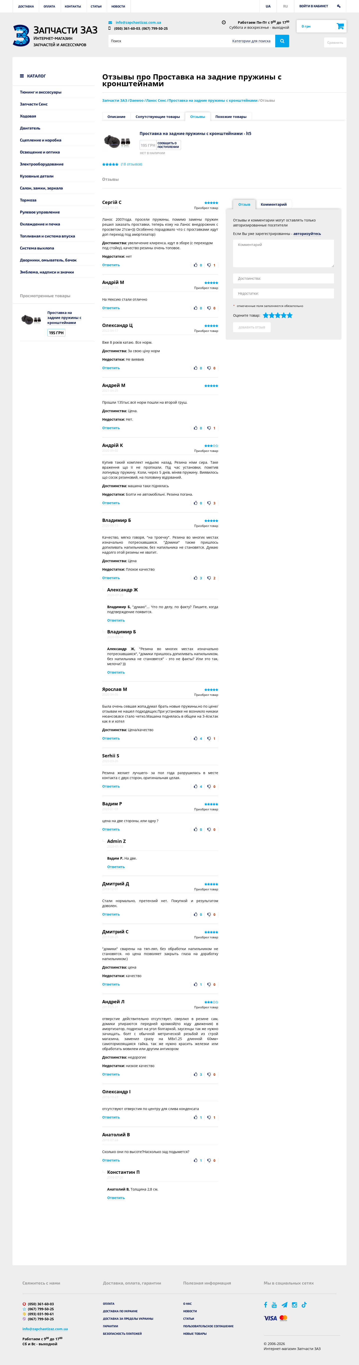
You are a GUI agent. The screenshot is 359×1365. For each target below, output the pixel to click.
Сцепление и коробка (40, 139)
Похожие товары (231, 116)
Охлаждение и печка (40, 223)
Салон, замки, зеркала (41, 187)
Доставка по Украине (120, 1311)
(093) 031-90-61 (41, 1314)
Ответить (111, 264)
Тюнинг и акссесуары (41, 91)
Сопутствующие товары (158, 116)
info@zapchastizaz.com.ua (138, 22)
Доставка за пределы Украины (128, 1318)
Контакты (73, 6)
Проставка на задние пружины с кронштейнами (64, 317)
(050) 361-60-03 (127, 28)
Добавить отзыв (252, 327)
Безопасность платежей (122, 1333)
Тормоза (28, 199)
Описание (116, 116)
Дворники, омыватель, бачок (48, 259)
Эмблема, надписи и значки (47, 271)
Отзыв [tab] (244, 204)
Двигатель (30, 127)
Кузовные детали (37, 175)
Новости (118, 6)
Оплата (49, 6)
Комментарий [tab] (274, 204)
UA (268, 6)
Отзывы (197, 116)
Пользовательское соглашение (208, 1326)
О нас (187, 1303)
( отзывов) (131, 164)
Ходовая (28, 115)
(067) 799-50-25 (155, 28)
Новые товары (195, 1333)
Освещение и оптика (40, 151)
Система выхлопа (37, 247)
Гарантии (110, 1326)
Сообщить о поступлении (168, 144)
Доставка (26, 6)
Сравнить (335, 42)
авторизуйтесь (307, 233)
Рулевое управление (40, 211)
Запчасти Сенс (34, 103)
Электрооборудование (42, 163)
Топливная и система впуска (47, 235)
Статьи (96, 6)
